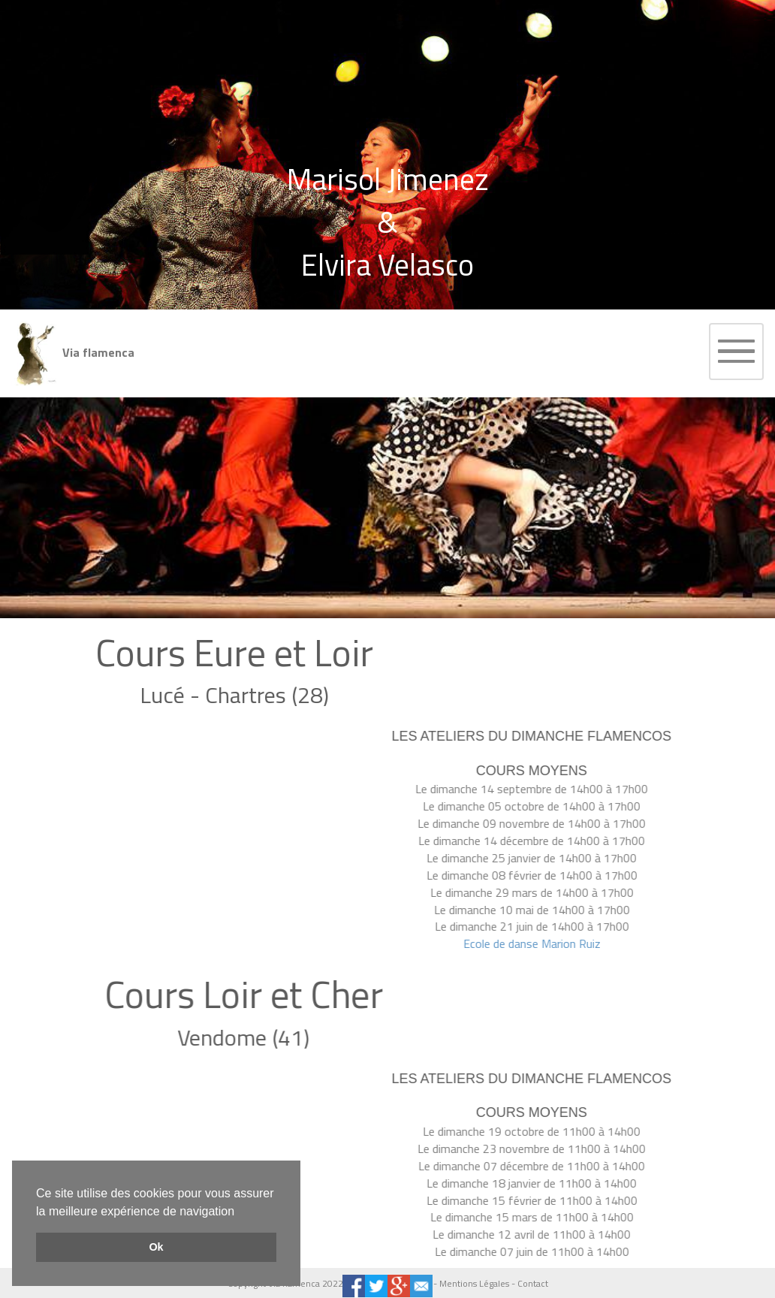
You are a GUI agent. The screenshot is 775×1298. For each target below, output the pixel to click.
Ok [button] (156, 1247)
